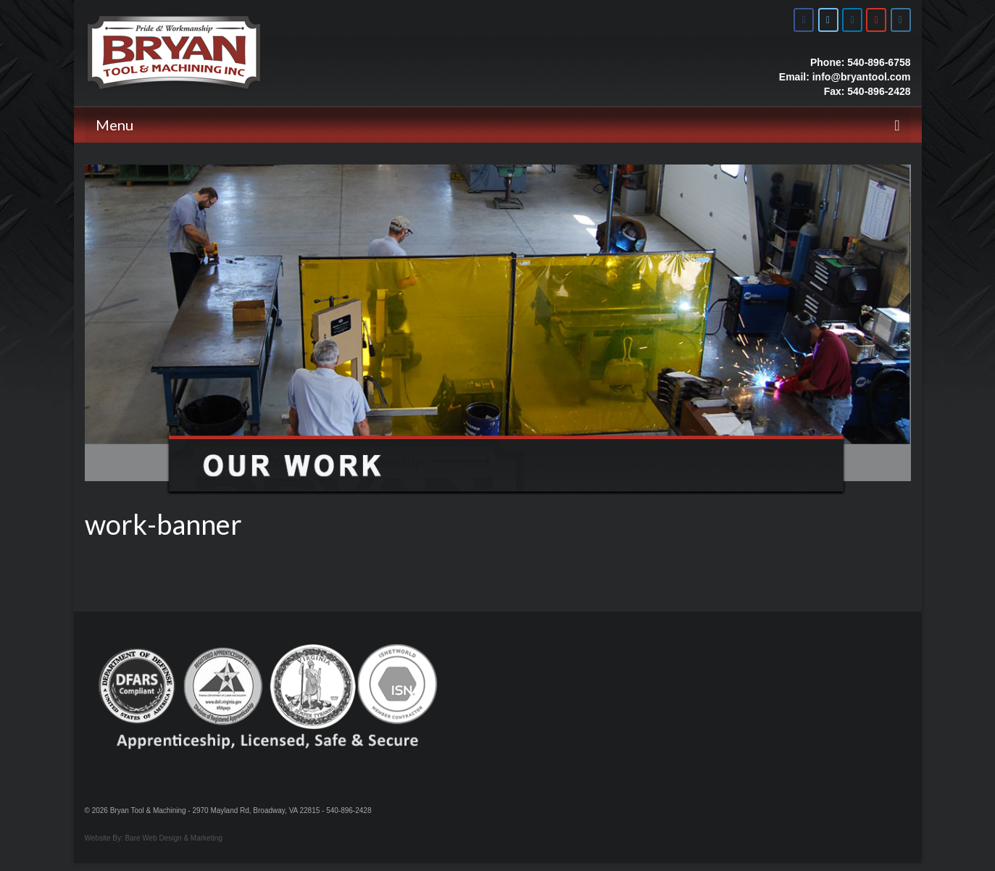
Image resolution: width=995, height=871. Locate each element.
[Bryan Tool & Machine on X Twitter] (828, 20)
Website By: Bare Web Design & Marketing (153, 838)
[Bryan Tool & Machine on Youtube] (876, 20)
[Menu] (498, 125)
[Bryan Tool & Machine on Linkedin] (852, 20)
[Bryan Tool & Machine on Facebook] (804, 20)
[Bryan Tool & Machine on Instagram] (901, 20)
